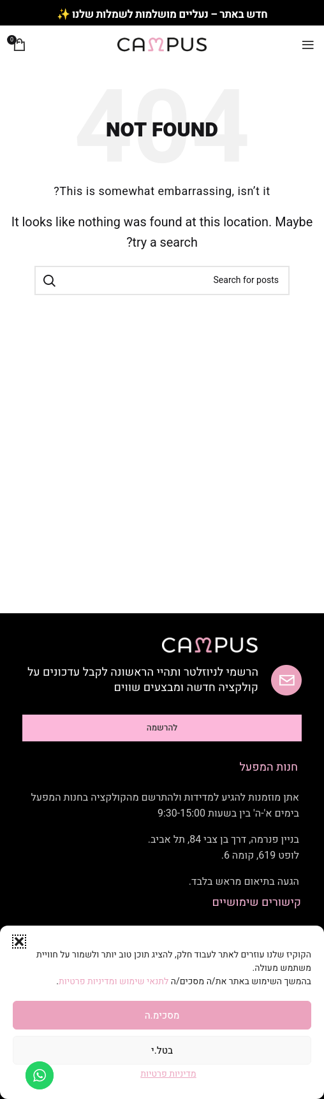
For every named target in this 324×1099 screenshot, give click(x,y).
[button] (19, 941)
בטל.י (162, 1051)
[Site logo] (162, 44)
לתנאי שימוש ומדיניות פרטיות (115, 981)
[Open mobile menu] (308, 44)
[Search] (162, 280)
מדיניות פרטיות (168, 1074)
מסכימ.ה (162, 1015)
